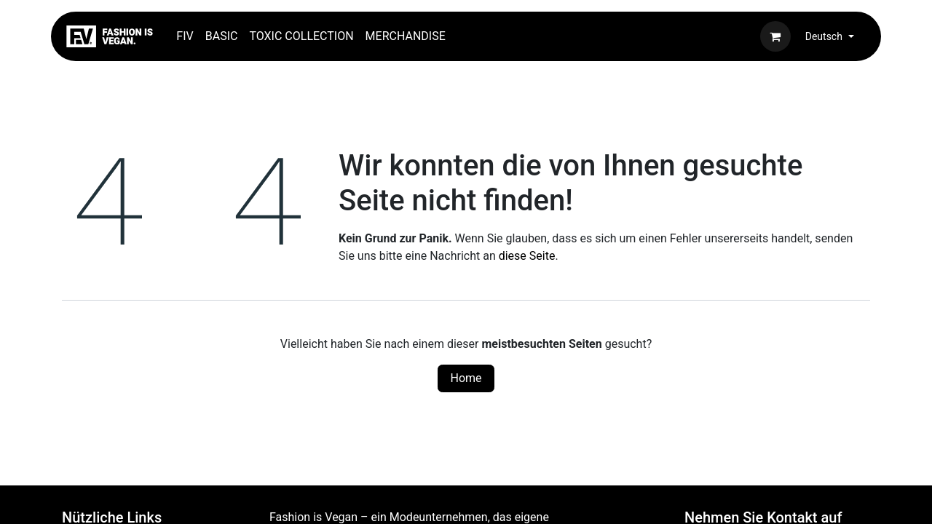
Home (465, 378)
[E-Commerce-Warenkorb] (775, 36)
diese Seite (527, 256)
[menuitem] (184, 36)
